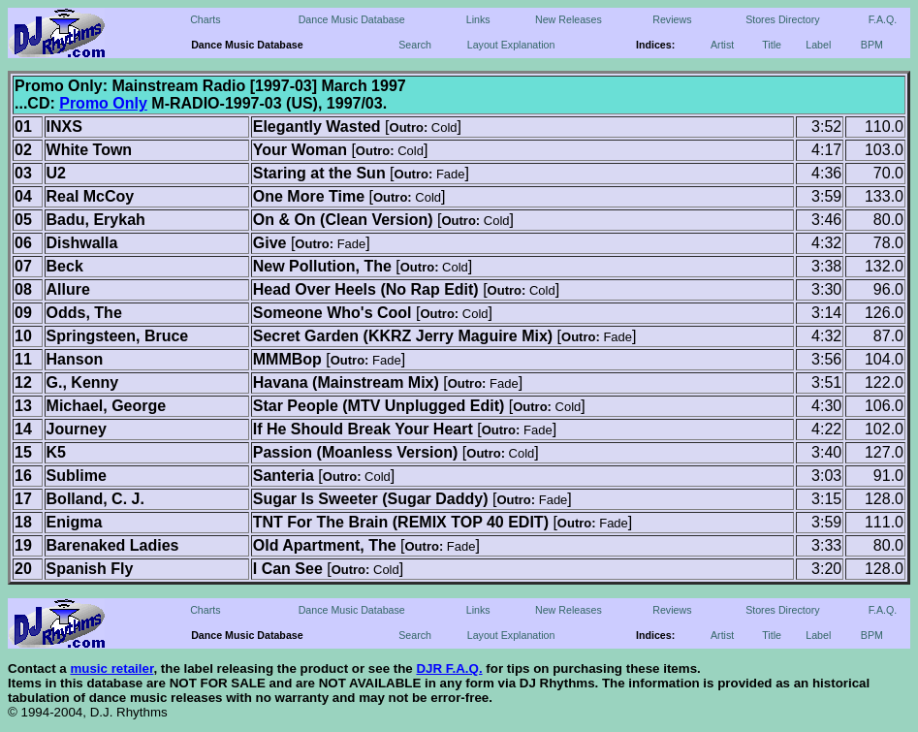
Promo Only (103, 103)
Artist (722, 44)
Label (818, 44)
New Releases (568, 19)
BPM (872, 44)
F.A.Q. (883, 19)
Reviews (671, 19)
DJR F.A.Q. (449, 668)
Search (414, 44)
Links (478, 19)
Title (771, 44)
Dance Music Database (352, 19)
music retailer (111, 668)
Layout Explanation (511, 44)
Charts (205, 19)
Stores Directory (782, 19)
